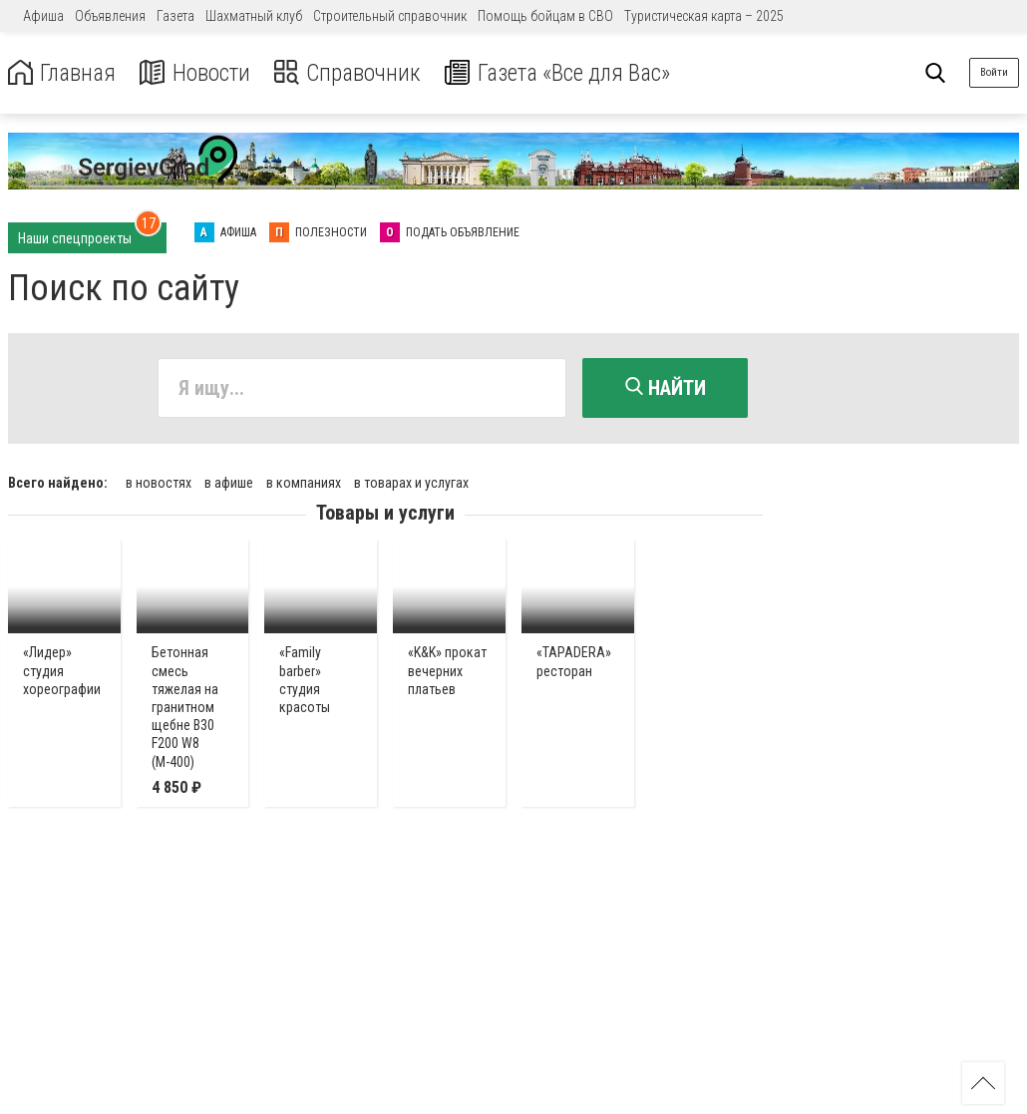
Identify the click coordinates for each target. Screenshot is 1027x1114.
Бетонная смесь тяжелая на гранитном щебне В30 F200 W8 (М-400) (185, 705)
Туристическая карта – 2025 (704, 16)
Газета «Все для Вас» (568, 73)
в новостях (158, 482)
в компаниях (303, 482)
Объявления (110, 16)
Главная (63, 73)
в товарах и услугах (411, 482)
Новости (198, 73)
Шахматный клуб (253, 16)
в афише (228, 482)
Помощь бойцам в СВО (545, 16)
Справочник (352, 73)
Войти (994, 72)
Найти (665, 388)
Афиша (43, 16)
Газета (175, 16)
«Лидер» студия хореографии (62, 669)
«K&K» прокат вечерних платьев (447, 669)
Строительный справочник (390, 16)
